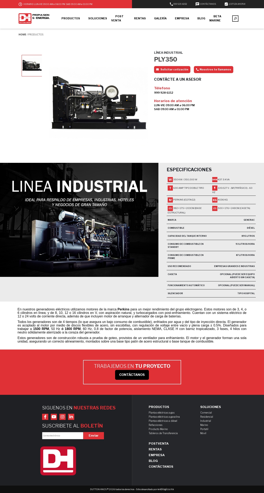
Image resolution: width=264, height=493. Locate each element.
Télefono (162, 88)
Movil (203, 433)
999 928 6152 (178, 4)
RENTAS (140, 18)
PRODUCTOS (70, 18)
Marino (204, 425)
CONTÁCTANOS (205, 4)
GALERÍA (160, 18)
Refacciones (155, 425)
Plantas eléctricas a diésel (163, 420)
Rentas (155, 449)
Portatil (204, 429)
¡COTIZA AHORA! (234, 4)
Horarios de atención (173, 101)
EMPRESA (182, 18)
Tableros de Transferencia (163, 433)
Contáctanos (161, 467)
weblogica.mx (165, 489)
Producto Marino (158, 429)
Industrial (205, 420)
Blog (153, 461)
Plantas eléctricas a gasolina (164, 416)
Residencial (206, 416)
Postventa (159, 443)
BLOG (201, 18)
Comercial (206, 412)
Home (22, 34)
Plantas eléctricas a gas (161, 412)
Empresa (157, 455)
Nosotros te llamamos (213, 69)
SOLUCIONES (97, 18)
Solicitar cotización (172, 69)
